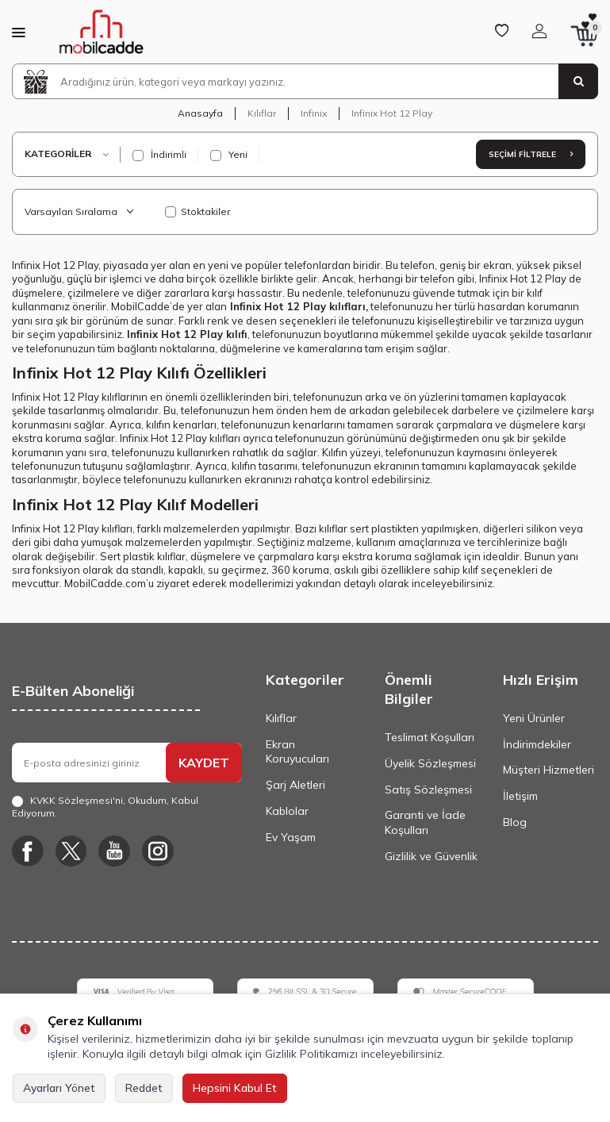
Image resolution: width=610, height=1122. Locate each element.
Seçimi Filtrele (531, 154)
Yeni (228, 154)
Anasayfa (200, 113)
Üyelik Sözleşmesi (430, 763)
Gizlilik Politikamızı (311, 1054)
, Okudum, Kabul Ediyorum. (105, 806)
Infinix (314, 113)
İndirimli (159, 154)
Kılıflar (261, 113)
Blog (515, 822)
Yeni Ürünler (534, 718)
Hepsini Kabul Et (235, 1088)
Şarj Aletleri (295, 785)
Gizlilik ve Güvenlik (431, 856)
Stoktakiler (197, 211)
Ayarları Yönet (59, 1088)
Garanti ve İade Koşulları (425, 822)
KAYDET (203, 762)
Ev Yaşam (291, 837)
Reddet (144, 1088)
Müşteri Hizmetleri (548, 770)
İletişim (520, 796)
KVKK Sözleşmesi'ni (76, 800)
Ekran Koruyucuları (297, 752)
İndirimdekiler (537, 744)
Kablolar (287, 811)
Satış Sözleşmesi (428, 789)
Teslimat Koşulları (429, 737)
